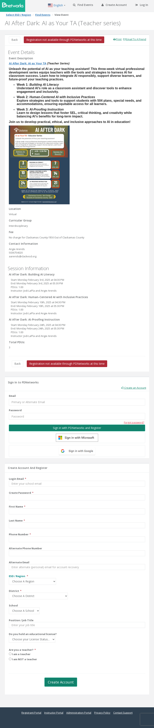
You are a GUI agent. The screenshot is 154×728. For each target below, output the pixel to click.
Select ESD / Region (18, 15)
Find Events (83, 5)
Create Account (114, 5)
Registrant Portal (31, 712)
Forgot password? (134, 422)
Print (117, 39)
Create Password (20, 493)
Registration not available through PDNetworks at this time (64, 40)
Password (15, 410)
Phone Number (19, 534)
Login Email (16, 479)
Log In (141, 5)
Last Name (16, 520)
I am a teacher (19, 654)
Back (14, 40)
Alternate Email (19, 562)
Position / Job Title (21, 620)
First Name (16, 506)
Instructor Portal (53, 712)
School (13, 605)
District (14, 591)
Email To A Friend (134, 39)
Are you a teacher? (21, 650)
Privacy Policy (102, 712)
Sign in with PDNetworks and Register (77, 428)
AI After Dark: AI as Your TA (27, 63)
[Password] (77, 416)
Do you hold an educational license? (33, 634)
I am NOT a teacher (23, 659)
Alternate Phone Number (25, 548)
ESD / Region (17, 576)
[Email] (77, 402)
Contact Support (123, 712)
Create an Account (134, 388)
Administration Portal (78, 712)
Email (12, 396)
